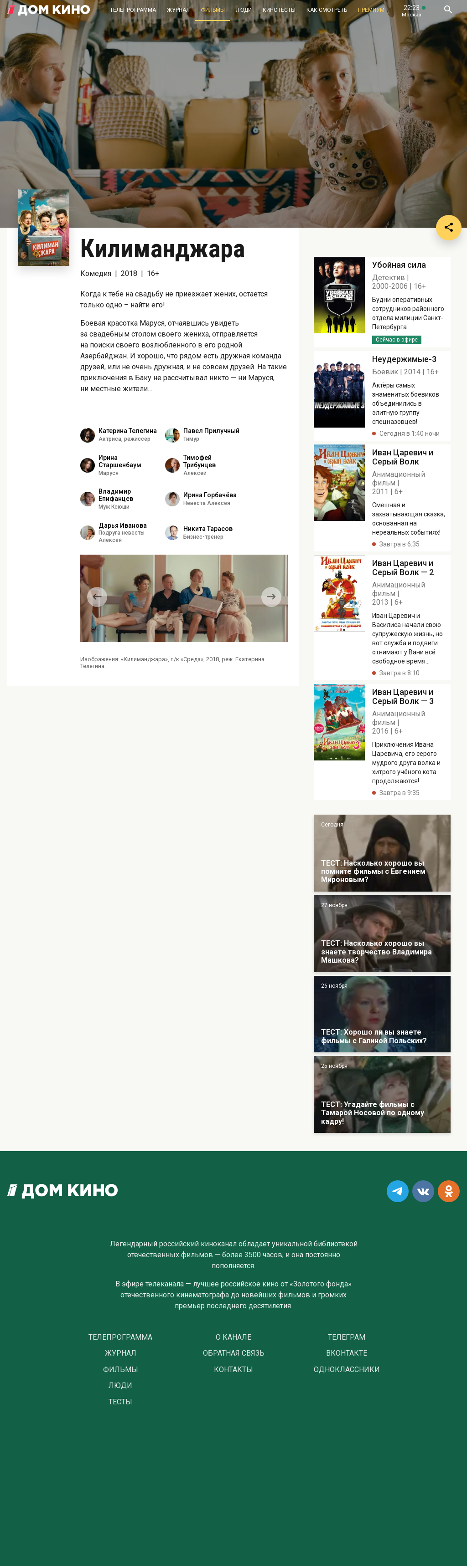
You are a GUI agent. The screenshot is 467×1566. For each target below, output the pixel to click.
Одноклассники (347, 1370)
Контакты (233, 1370)
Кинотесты (279, 10)
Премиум (371, 10)
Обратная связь (234, 1353)
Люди (244, 10)
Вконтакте (346, 1353)
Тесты (120, 1402)
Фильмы (213, 10)
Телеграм (346, 1337)
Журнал (178, 10)
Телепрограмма (133, 10)
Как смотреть (326, 10)
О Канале (233, 1337)
